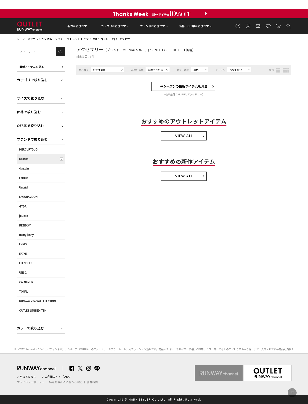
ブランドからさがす (152, 26)
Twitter (80, 368)
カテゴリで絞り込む (32, 80)
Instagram (88, 368)
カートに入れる (278, 26)
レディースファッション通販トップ (38, 39)
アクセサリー (127, 39)
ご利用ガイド (238, 26)
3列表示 (278, 70)
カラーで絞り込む (30, 329)
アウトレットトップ (76, 39)
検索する (288, 26)
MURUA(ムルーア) (104, 39)
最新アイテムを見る (31, 67)
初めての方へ (28, 376)
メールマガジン (258, 26)
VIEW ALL (184, 135)
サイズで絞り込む (30, 99)
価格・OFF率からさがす (194, 26)
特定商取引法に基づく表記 (65, 382)
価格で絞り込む (29, 112)
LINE (97, 368)
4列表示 (286, 70)
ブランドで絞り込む (32, 140)
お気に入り (268, 26)
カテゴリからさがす (113, 26)
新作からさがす (77, 26)
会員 (248, 26)
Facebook (71, 368)
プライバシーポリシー (30, 382)
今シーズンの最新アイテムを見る (183, 86)
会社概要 (92, 382)
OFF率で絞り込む (30, 126)
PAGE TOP (292, 392)
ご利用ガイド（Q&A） (58, 376)
